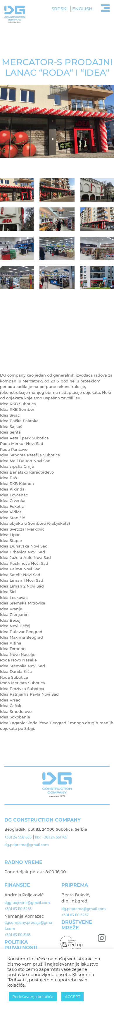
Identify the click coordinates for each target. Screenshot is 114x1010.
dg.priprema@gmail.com (27, 845)
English (82, 8)
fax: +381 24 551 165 (51, 837)
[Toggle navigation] (105, 7)
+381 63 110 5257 (75, 915)
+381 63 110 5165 (17, 935)
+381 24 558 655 (18, 837)
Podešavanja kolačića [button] (32, 996)
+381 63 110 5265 (18, 909)
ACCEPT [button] (72, 996)
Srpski (59, 8)
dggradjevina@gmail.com (27, 902)
